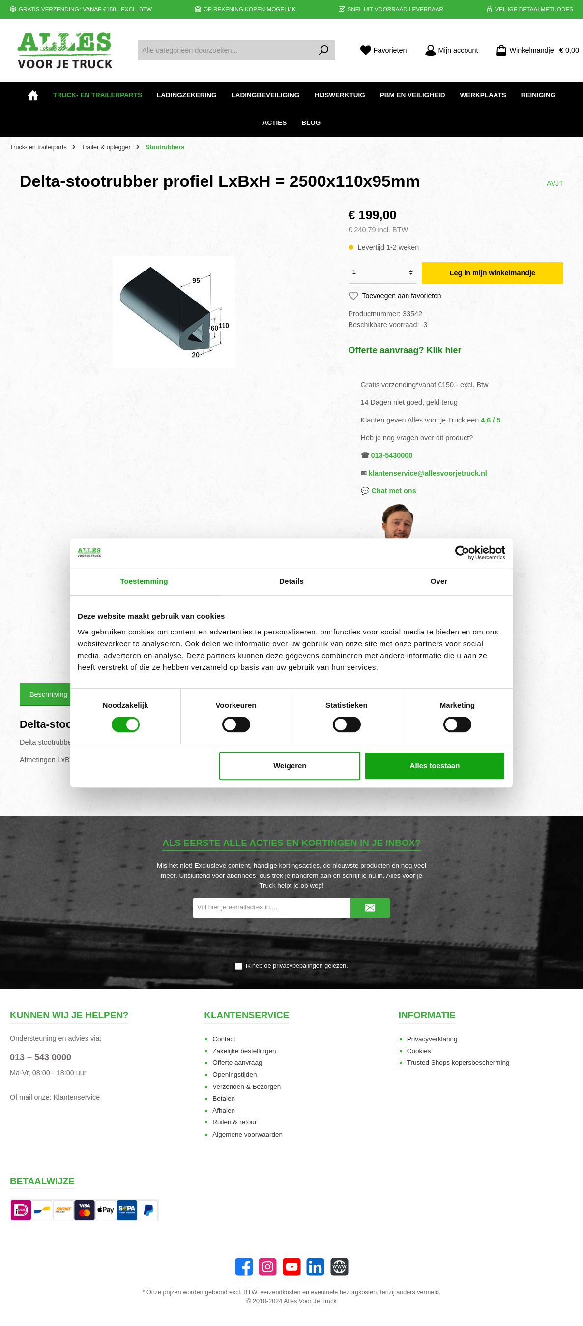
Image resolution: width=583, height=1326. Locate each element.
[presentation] (291, 940)
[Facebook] (244, 1267)
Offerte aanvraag (237, 1062)
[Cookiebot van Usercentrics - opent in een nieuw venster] (462, 552)
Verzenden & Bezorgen (246, 1086)
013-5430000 (392, 455)
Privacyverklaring (432, 1039)
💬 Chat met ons (388, 491)
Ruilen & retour (234, 1122)
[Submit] (370, 908)
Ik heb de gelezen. (297, 966)
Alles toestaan (435, 765)
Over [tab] (439, 581)
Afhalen (223, 1110)
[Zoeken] (323, 50)
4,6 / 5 (490, 420)
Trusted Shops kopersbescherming (458, 1062)
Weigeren (289, 765)
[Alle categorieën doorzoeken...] (225, 50)
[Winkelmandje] (534, 50)
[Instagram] (268, 1267)
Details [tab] (291, 581)
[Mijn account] (451, 50)
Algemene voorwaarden (247, 1134)
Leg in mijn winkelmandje (492, 273)
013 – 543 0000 (40, 1057)
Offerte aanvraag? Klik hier (405, 350)
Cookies (419, 1051)
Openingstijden (234, 1074)
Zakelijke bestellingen (244, 1051)
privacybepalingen (298, 966)
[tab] (49, 695)
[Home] (33, 95)
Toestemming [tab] (144, 581)
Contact (223, 1039)
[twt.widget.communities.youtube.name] (292, 1267)
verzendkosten (281, 1292)
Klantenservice (77, 1097)
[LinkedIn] (315, 1267)
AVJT (555, 183)
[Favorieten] (383, 50)
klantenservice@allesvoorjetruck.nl (428, 473)
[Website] (339, 1267)
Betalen (223, 1098)
